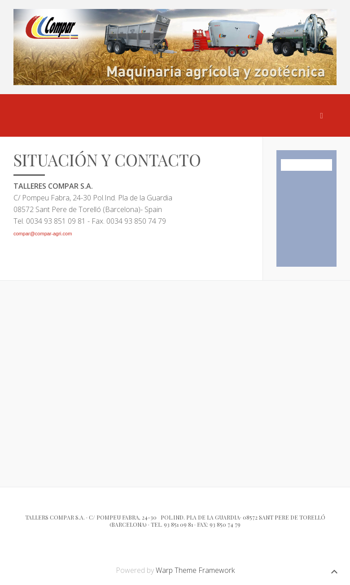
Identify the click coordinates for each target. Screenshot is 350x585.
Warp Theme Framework (195, 570)
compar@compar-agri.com (42, 233)
